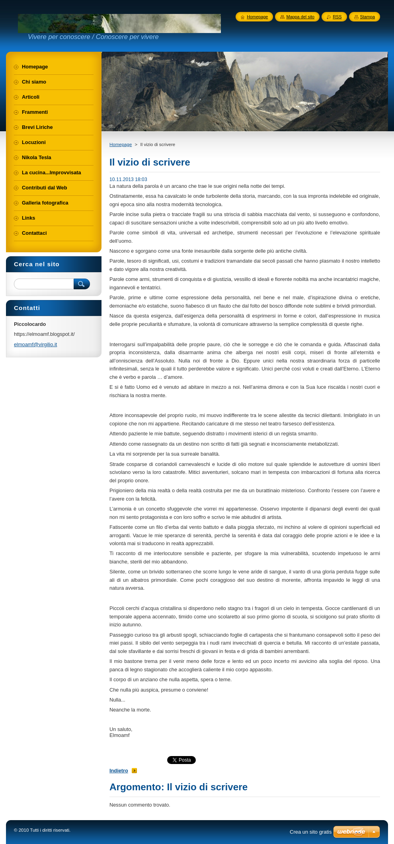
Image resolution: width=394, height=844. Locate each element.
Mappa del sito (300, 16)
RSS (337, 16)
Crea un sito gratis (311, 832)
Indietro (118, 771)
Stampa (367, 16)
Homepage (120, 144)
